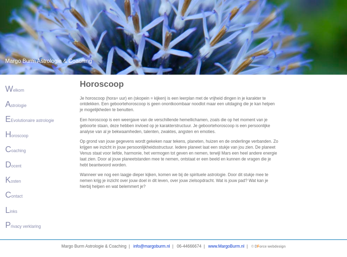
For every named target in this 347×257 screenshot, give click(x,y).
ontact (14, 194)
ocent (13, 164)
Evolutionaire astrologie (29, 119)
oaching (15, 149)
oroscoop (16, 134)
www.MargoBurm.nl (226, 246)
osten (13, 179)
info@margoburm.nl (151, 246)
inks (11, 210)
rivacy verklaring (23, 225)
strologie (15, 104)
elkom (14, 88)
